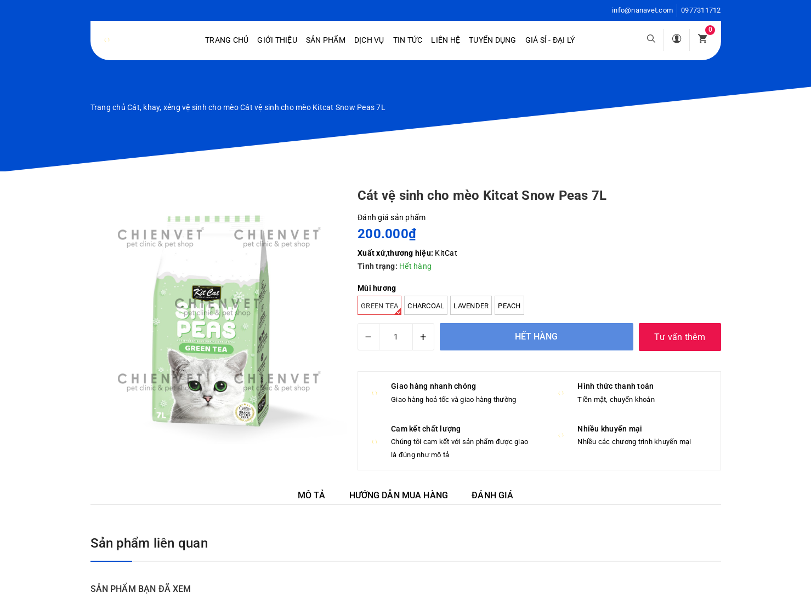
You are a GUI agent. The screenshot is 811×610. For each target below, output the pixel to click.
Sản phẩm (325, 40)
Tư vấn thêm (679, 337)
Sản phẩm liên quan (149, 543)
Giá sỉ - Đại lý (550, 40)
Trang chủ (226, 40)
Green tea (381, 308)
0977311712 (701, 10)
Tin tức (408, 40)
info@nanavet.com (642, 10)
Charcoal (425, 306)
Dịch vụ (369, 40)
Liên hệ (445, 40)
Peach (509, 306)
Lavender (471, 306)
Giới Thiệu (277, 40)
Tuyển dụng (493, 40)
